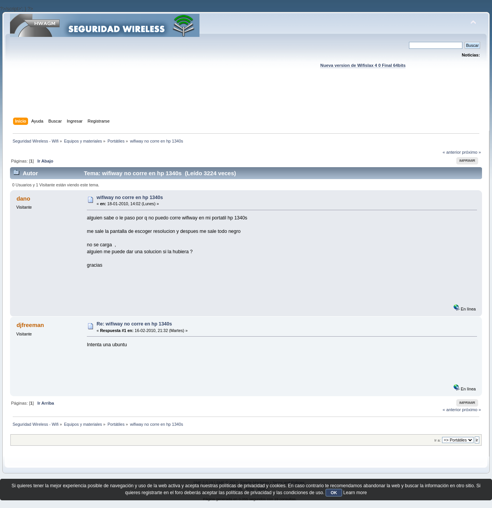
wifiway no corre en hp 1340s (129, 197)
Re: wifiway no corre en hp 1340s (134, 324)
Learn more (355, 492)
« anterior (452, 152)
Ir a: (437, 440)
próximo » (471, 152)
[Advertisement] (246, 100)
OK (334, 492)
